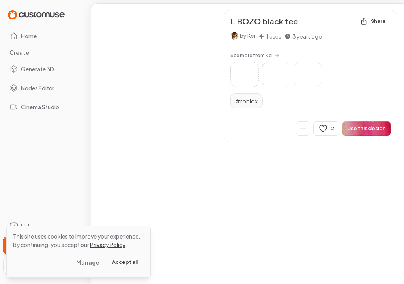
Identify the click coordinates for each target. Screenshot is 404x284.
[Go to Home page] (36, 14)
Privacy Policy (107, 244)
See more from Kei (254, 55)
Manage (87, 262)
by (247, 35)
